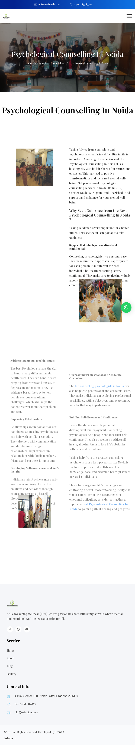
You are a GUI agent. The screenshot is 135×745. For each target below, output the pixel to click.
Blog (10, 666)
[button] (126, 307)
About (10, 658)
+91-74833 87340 (83, 4)
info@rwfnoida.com (49, 4)
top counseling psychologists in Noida (99, 339)
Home (10, 650)
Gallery (11, 674)
